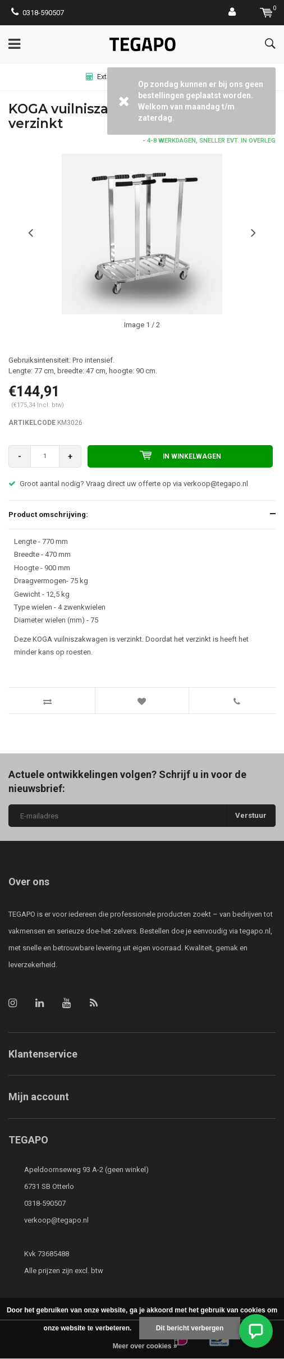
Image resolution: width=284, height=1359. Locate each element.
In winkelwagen (180, 455)
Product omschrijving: (48, 514)
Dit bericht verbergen (190, 1328)
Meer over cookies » (145, 1346)
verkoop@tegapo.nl (56, 1220)
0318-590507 (37, 12)
